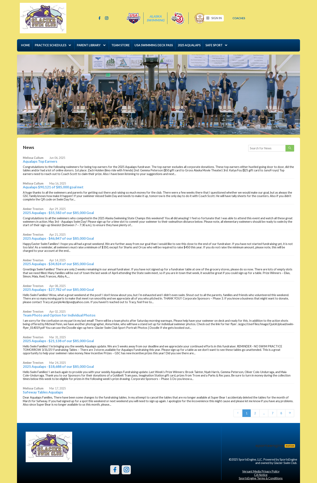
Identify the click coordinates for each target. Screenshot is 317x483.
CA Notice (260, 475)
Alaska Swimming (155, 18)
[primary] (289, 148)
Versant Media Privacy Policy (260, 471)
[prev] (238, 413)
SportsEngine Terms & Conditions (261, 478)
